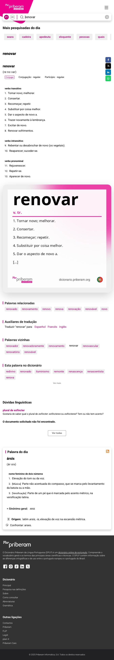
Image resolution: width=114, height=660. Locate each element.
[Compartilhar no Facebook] (108, 60)
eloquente (65, 36)
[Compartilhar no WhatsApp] (108, 78)
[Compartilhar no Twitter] (108, 66)
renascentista (95, 371)
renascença (75, 371)
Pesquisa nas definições (14, 589)
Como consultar (10, 597)
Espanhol (40, 326)
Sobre (5, 593)
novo (104, 309)
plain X (6, 639)
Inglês (62, 326)
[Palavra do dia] (107, 451)
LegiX (5, 635)
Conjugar (10, 77)
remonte (59, 371)
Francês (52, 326)
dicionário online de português (72, 552)
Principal (7, 585)
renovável (91, 309)
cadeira (26, 36)
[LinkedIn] (22, 568)
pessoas (84, 36)
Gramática (8, 605)
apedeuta (45, 36)
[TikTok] (16, 568)
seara (10, 36)
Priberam (7, 627)
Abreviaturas (9, 601)
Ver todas (57, 433)
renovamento (30, 309)
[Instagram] (10, 568)
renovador (12, 346)
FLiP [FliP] (5, 631)
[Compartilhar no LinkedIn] (108, 72)
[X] (27, 568)
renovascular (90, 346)
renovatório (13, 352)
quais (101, 36)
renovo (46, 309)
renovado (11, 309)
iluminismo (42, 371)
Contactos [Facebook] (8, 623)
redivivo (10, 371)
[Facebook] (5, 568)
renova (59, 309)
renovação (74, 309)
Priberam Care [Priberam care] (9, 643)
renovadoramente (33, 346)
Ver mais (57, 383)
